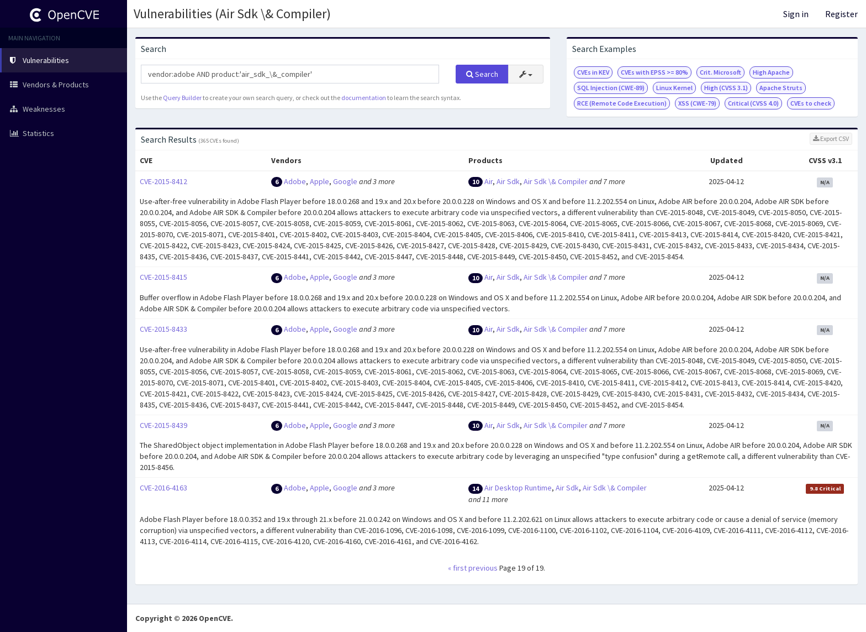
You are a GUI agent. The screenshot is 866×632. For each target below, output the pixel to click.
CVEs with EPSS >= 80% (654, 72)
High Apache (771, 72)
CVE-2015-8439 (163, 425)
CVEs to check (810, 103)
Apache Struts (780, 87)
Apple (319, 181)
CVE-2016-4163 (163, 488)
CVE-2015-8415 (163, 277)
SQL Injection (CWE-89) (611, 87)
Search (482, 74)
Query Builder (182, 97)
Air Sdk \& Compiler (556, 181)
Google (345, 181)
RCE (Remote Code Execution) (622, 103)
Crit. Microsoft (720, 72)
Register (841, 13)
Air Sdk (508, 181)
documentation (363, 97)
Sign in (796, 13)
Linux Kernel (674, 87)
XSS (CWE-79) (697, 103)
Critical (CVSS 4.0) (753, 103)
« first (457, 568)
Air (488, 181)
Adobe (295, 181)
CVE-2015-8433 (163, 329)
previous (483, 568)
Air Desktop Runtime (518, 488)
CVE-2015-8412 (163, 181)
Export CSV (831, 138)
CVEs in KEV (593, 72)
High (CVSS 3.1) (726, 87)
